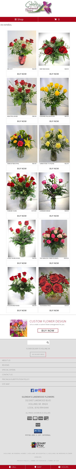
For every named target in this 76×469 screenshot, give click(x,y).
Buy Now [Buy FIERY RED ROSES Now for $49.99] (54, 74)
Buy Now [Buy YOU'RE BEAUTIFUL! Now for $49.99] (54, 310)
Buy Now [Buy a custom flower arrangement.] (48, 330)
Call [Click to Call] (12, 467)
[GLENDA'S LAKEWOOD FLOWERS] (38, 14)
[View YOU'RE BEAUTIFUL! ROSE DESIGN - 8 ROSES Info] (54, 286)
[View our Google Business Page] (36, 391)
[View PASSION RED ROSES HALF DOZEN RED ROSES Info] (21, 286)
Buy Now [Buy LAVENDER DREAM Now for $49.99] (54, 216)
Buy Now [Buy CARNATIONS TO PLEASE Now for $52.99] (54, 168)
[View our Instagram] (40, 391)
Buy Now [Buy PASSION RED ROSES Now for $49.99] (22, 310)
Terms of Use (53, 461)
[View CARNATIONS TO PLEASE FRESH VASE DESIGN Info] (54, 144)
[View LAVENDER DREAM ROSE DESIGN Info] (54, 191)
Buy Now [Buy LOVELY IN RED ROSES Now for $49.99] (22, 263)
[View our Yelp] (43, 391)
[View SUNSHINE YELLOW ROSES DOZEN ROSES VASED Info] (54, 96)
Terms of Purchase (38, 461)
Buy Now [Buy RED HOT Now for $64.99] (22, 74)
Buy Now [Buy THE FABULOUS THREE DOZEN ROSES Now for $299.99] (54, 263)
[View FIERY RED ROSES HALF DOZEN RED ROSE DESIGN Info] (54, 49)
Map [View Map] (38, 467)
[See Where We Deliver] (38, 354)
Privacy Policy (23, 461)
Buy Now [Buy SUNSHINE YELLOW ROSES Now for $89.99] (54, 121)
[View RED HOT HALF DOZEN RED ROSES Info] (21, 49)
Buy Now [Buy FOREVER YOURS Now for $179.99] (22, 216)
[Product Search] (38, 342)
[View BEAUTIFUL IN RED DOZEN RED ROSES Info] (21, 96)
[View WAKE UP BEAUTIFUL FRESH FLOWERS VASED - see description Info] (21, 144)
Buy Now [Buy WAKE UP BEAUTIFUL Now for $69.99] (22, 168)
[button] (38, 431)
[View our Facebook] (32, 391)
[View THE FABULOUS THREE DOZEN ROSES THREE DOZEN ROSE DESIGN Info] (54, 238)
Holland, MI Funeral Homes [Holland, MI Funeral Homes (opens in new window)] (15, 453)
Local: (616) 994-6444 (38, 407)
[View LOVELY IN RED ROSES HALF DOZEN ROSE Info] (21, 238)
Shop (19, 19)
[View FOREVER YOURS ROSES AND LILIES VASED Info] (21, 191)
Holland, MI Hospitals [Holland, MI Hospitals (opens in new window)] (37, 453)
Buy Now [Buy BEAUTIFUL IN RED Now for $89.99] (22, 121)
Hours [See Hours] (63, 467)
